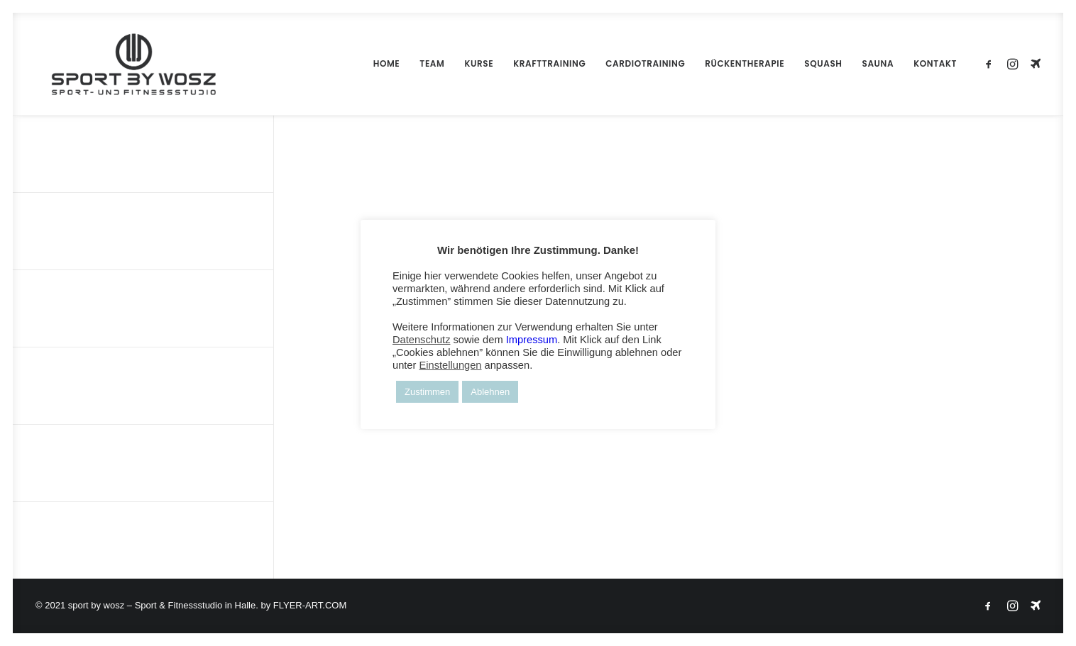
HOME (386, 63)
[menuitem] (386, 64)
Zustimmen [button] (427, 391)
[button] (991, 64)
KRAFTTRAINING (549, 63)
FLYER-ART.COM (310, 605)
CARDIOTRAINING (645, 63)
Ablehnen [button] (490, 391)
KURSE (478, 63)
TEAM (431, 63)
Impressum (531, 339)
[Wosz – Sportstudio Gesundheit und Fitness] (117, 64)
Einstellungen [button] (450, 365)
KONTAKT (935, 63)
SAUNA (878, 63)
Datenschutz (421, 339)
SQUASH (823, 63)
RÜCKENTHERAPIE (744, 63)
